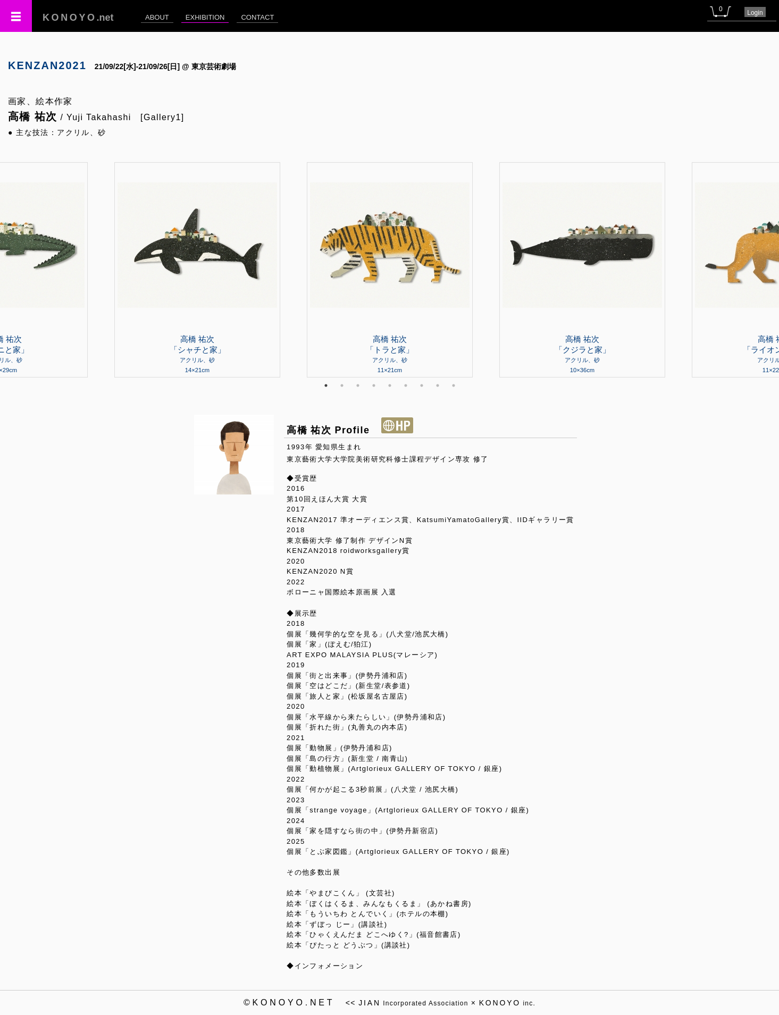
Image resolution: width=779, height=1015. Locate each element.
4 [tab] (373, 385)
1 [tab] (326, 385)
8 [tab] (437, 385)
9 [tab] (453, 385)
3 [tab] (358, 385)
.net (78, 17)
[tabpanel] (390, 269)
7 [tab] (421, 385)
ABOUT (157, 17)
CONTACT (257, 17)
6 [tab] (405, 385)
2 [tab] (342, 385)
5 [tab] (389, 385)
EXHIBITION (205, 17)
